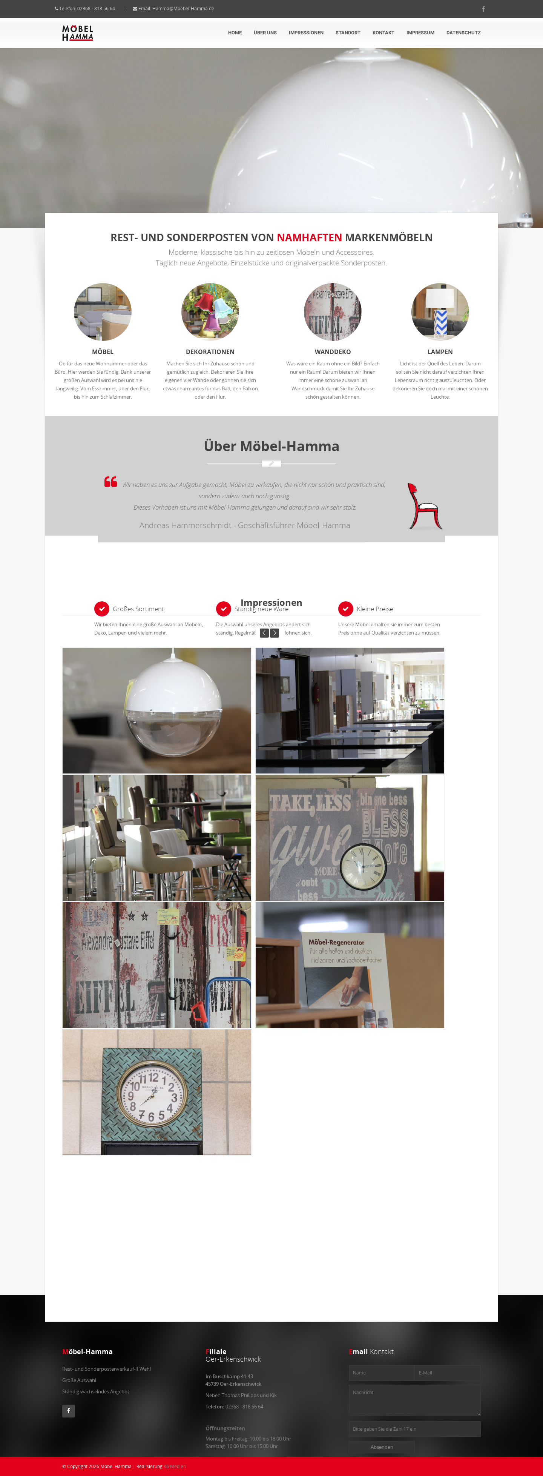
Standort (348, 32)
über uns (265, 32)
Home (235, 32)
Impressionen (306, 32)
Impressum (420, 32)
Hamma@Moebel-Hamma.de (191, 8)
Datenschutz (463, 32)
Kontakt (383, 32)
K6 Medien (175, 1466)
